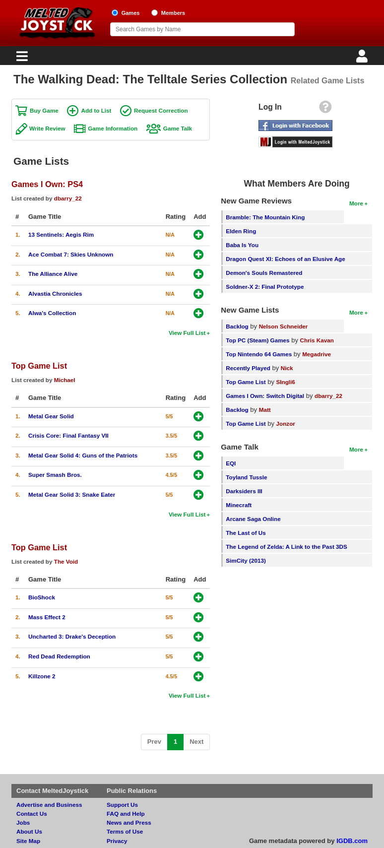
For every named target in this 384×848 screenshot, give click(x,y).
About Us (29, 831)
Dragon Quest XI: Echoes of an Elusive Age (285, 259)
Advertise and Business (49, 804)
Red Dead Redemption (59, 656)
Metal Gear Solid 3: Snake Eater (71, 494)
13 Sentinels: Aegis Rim (61, 234)
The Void (66, 561)
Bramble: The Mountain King (265, 217)
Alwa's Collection (52, 313)
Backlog (237, 326)
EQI (231, 463)
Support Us (122, 804)
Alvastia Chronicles (55, 293)
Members (173, 13)
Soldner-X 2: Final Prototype (265, 286)
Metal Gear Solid (51, 416)
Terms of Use (125, 831)
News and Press (129, 822)
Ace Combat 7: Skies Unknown (70, 254)
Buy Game (44, 110)
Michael (64, 380)
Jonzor (285, 423)
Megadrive (316, 354)
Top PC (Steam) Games (257, 340)
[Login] (363, 59)
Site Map (28, 841)
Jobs (23, 822)
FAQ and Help (126, 813)
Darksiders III (244, 491)
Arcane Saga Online (253, 519)
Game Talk (177, 128)
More (356, 203)
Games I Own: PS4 (47, 184)
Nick (287, 368)
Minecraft (239, 505)
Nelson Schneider (283, 326)
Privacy (117, 841)
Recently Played (248, 368)
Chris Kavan (317, 340)
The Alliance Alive (52, 273)
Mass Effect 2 (46, 617)
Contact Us (31, 813)
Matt (265, 409)
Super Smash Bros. (55, 474)
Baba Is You (242, 245)
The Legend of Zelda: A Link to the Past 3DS (286, 546)
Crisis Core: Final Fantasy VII (68, 435)
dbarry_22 (68, 198)
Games (131, 13)
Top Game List (39, 365)
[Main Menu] (20, 59)
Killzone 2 (42, 676)
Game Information (112, 128)
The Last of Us (246, 532)
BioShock (41, 597)
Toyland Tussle (246, 477)
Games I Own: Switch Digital (265, 395)
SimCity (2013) (246, 560)
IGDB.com (352, 841)
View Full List (187, 332)
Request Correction (161, 110)
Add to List (96, 110)
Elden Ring (241, 231)
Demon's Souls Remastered (264, 272)
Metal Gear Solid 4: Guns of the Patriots (82, 455)
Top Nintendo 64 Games (259, 354)
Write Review (47, 128)
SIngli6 (285, 382)
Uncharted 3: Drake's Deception (72, 636)
